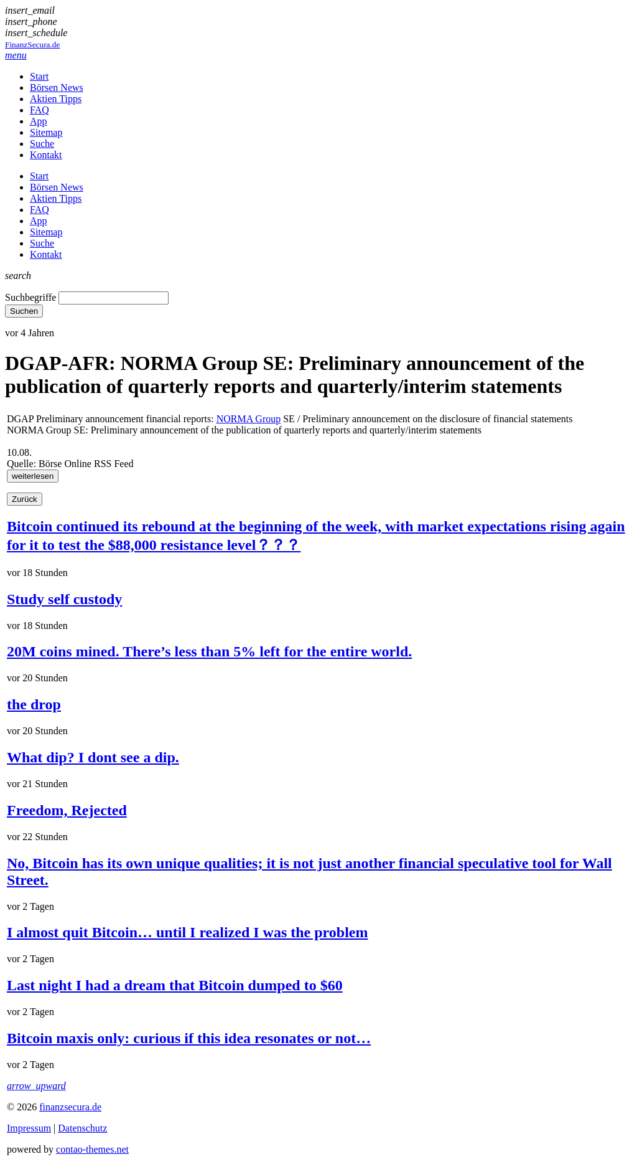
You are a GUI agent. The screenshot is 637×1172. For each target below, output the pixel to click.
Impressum (29, 1128)
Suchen (24, 311)
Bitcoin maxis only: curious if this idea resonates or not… (189, 1038)
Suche (42, 143)
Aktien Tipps (55, 98)
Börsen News (56, 87)
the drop (34, 704)
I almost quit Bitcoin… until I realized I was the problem (187, 932)
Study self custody (64, 599)
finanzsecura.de (70, 1107)
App (38, 121)
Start (39, 76)
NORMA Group (248, 419)
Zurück (24, 499)
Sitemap (46, 132)
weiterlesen (32, 476)
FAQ (39, 110)
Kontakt (46, 154)
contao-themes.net (92, 1149)
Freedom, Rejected (67, 810)
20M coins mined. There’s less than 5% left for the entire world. (209, 651)
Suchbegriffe (30, 297)
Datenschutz (82, 1128)
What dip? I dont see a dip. (93, 757)
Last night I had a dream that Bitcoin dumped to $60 (175, 985)
